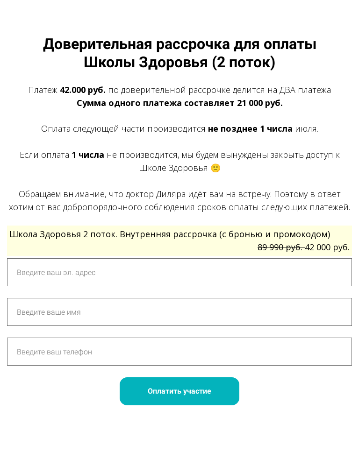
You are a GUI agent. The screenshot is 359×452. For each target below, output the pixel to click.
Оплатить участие (179, 391)
